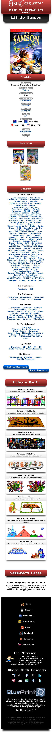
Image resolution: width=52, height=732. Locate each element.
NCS (10, 250)
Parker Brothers (32, 254)
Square (36, 263)
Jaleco (13, 237)
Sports (27, 319)
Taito (25, 90)
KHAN (31, 239)
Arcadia (16, 211)
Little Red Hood (16, 367)
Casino (33, 309)
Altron (33, 201)
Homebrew (25, 297)
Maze (40, 311)
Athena (16, 213)
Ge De (38, 228)
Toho (36, 271)
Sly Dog (22, 262)
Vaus (25, 338)
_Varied (27, 307)
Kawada (13, 239)
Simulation (13, 319)
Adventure (20, 309)
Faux (12, 228)
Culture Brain (18, 222)
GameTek (28, 228)
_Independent (19, 198)
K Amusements (34, 237)
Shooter (39, 317)
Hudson (23, 233)
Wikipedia (26, 131)
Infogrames (17, 235)
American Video (21, 209)
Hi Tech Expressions (21, 231)
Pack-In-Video (20, 252)
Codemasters (16, 220)
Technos (25, 267)
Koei (39, 239)
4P (40, 347)
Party (24, 313)
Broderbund (16, 215)
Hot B (13, 233)
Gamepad (25, 110)
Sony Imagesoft (20, 263)
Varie (26, 278)
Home (26, 604)
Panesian (14, 254)
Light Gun (14, 333)
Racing (22, 317)
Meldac (36, 245)
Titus (34, 269)
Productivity (33, 315)
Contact (26, 633)
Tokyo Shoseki (16, 273)
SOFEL (39, 262)
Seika (33, 260)
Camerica (36, 216)
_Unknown (12, 297)
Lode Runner (38, 370)
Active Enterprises (31, 199)
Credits (26, 639)
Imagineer (35, 233)
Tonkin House (35, 273)
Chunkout (37, 218)
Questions (26, 621)
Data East (35, 222)
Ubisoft (38, 277)
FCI (19, 228)
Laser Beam (15, 243)
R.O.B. (13, 336)
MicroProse (15, 246)
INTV (29, 235)
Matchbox (37, 243)
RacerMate (15, 258)
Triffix (27, 277)
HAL (28, 230)
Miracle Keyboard (32, 333)
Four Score (19, 331)
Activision (20, 201)
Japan (38, 357)
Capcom (13, 218)
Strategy (39, 319)
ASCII (27, 211)
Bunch (13, 216)
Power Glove (18, 335)
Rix (40, 258)
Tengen (18, 269)
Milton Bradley (33, 246)
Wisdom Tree (35, 280)
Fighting (30, 311)
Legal (26, 627)
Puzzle (11, 317)
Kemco (23, 239)
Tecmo (36, 267)
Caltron (23, 216)
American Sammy (26, 205)
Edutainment (15, 311)
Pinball (34, 313)
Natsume (37, 248)
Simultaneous (34, 349)
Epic (40, 226)
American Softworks (25, 207)
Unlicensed (34, 299)
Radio (26, 610)
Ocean (40, 250)
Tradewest (14, 277)
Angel (36, 209)
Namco (27, 248)
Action (26, 105)
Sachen (23, 260)
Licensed (25, 100)
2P (29, 347)
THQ (26, 269)
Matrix (15, 245)
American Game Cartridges (25, 203)
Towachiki (31, 275)
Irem (37, 235)
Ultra (10, 278)
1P (25, 116)
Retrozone (29, 258)
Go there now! (26, 710)
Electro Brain (25, 224)
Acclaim (12, 199)
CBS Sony (24, 218)
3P (35, 347)
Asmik (36, 211)
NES (32, 289)
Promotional (18, 299)
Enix (32, 226)
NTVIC (31, 250)
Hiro (39, 231)
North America (25, 359)
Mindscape (15, 248)
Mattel (26, 245)
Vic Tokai (38, 278)
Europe (28, 357)
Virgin (13, 280)
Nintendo (20, 250)
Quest (34, 256)
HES (35, 230)
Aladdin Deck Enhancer (25, 329)
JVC (22, 237)
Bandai (35, 213)
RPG (30, 317)
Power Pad (34, 335)
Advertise (26, 644)
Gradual (19, 230)
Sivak (12, 262)
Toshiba (18, 275)
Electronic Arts (18, 226)
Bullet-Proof (33, 215)
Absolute (35, 198)
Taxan (15, 267)
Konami (16, 241)
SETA (41, 260)
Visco (22, 280)
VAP (18, 278)
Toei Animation (22, 271)
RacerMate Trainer (31, 336)
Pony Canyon (21, 256)
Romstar (12, 260)
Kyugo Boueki (31, 241)
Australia (16, 357)
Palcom (35, 252)
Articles (26, 615)
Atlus (25, 213)
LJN (27, 243)
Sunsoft (15, 265)
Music (15, 313)
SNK (32, 262)
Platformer (16, 315)
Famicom (22, 289)
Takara (36, 265)
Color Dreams (34, 220)
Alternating (16, 349)
